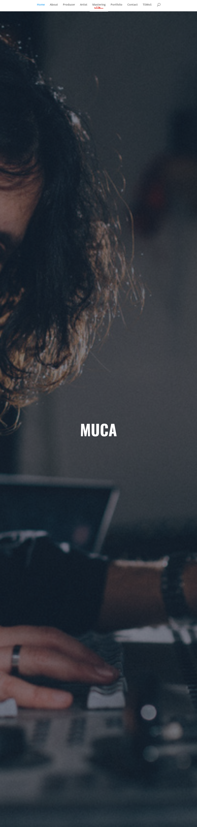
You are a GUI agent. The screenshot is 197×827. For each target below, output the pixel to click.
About (54, 4)
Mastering (99, 4)
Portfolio (116, 4)
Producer (69, 4)
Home (41, 4)
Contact (132, 4)
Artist (83, 4)
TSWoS (147, 4)
